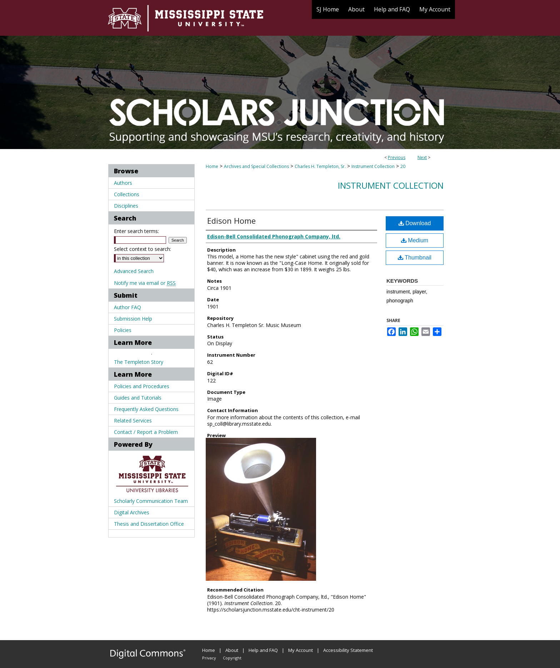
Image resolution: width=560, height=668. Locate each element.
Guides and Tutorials (137, 397)
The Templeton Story (138, 361)
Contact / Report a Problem (146, 432)
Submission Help (133, 318)
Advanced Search (134, 271)
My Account (300, 650)
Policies (122, 330)
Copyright (232, 657)
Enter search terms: (136, 231)
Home (212, 166)
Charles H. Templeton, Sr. (320, 166)
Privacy (209, 657)
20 (402, 166)
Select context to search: (142, 249)
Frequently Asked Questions (146, 409)
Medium (414, 240)
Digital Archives (131, 512)
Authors (123, 182)
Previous (396, 157)
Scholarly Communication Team (151, 501)
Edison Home (231, 220)
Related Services (133, 420)
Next (422, 157)
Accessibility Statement (348, 650)
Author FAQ (127, 307)
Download (415, 223)
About (231, 650)
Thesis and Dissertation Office (149, 523)
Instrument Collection (373, 166)
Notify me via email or (145, 282)
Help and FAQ (263, 650)
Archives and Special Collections (256, 166)
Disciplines (126, 205)
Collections (126, 194)
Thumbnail (414, 257)
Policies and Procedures (141, 386)
